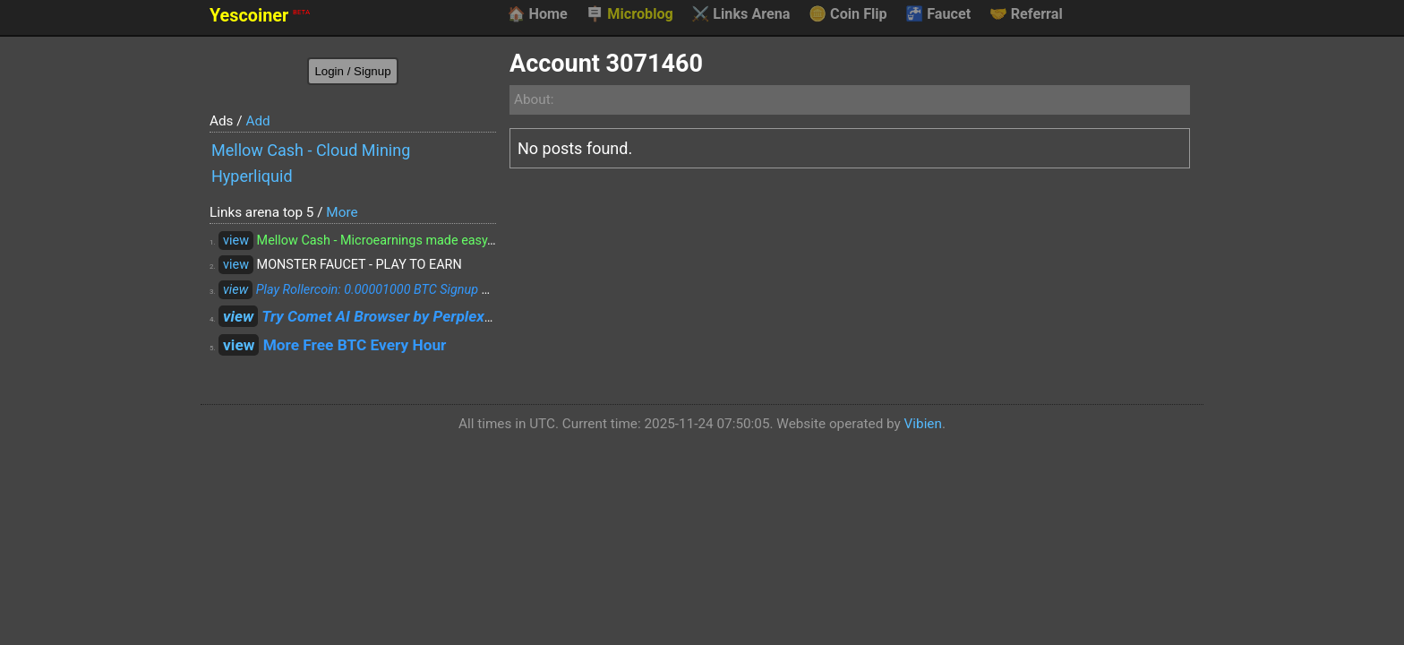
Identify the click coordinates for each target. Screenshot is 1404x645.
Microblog (629, 14)
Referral (1026, 14)
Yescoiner (260, 15)
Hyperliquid (252, 176)
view (236, 240)
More (341, 212)
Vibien (923, 424)
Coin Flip (848, 14)
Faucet (938, 14)
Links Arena (740, 14)
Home (537, 14)
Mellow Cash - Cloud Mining (310, 150)
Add (257, 121)
